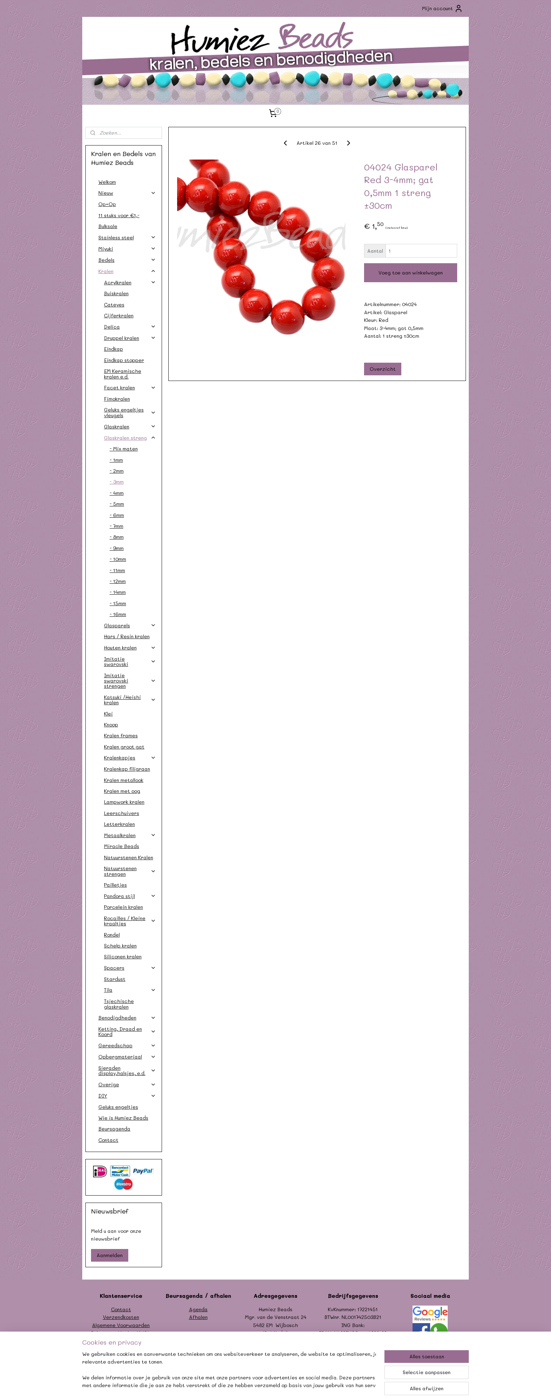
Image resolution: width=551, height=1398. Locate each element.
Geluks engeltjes (118, 1106)
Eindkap (113, 348)
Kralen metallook (123, 780)
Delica (130, 326)
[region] (229, 1370)
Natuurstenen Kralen (128, 857)
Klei (108, 713)
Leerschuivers (121, 813)
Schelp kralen (120, 945)
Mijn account (442, 8)
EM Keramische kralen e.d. (122, 374)
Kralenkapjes (130, 757)
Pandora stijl (130, 896)
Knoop (111, 724)
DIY (127, 1095)
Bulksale (107, 226)
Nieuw (127, 192)
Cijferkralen (119, 315)
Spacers (130, 967)
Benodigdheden (127, 1017)
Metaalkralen (130, 835)
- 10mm (118, 559)
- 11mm (117, 570)
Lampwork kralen (124, 801)
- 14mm (118, 592)
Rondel (112, 934)
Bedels (127, 260)
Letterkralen (119, 824)
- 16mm (118, 614)
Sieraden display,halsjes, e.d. (127, 1070)
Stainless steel (127, 237)
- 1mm (116, 460)
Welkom (107, 182)
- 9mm (117, 548)
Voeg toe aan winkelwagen (410, 272)
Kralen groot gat (124, 746)
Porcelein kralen (123, 907)
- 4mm (117, 493)
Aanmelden (110, 1255)
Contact (108, 1140)
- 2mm (117, 470)
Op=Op (107, 204)
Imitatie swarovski (130, 661)
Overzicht (383, 368)
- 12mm (118, 581)
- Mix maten (124, 448)
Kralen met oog (122, 791)
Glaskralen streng (130, 437)
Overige (127, 1084)
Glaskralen (130, 426)
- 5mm (117, 503)
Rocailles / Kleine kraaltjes (130, 921)
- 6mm (117, 515)
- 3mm (117, 481)
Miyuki (127, 248)
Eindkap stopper (124, 360)
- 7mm (116, 526)
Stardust (114, 979)
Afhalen (198, 1317)
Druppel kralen (130, 338)
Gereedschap (127, 1045)
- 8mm (117, 536)
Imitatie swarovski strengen (130, 681)
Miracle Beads (121, 846)
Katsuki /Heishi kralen (130, 700)
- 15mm (118, 603)
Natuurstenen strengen (130, 871)
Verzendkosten (121, 1317)
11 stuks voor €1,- (119, 215)
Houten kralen (130, 647)
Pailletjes (115, 884)
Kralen (127, 271)
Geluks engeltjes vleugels (130, 412)
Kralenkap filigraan (127, 768)
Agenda (198, 1309)
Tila (130, 989)
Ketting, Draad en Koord (127, 1031)
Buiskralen (116, 293)
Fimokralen (117, 398)
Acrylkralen (130, 282)
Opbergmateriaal (127, 1056)
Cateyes (114, 304)
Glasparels (130, 625)
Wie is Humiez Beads (123, 1117)
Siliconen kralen (123, 956)
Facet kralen (130, 387)
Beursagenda (114, 1128)
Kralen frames (121, 735)
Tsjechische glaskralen (119, 1004)
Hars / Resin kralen (127, 636)
